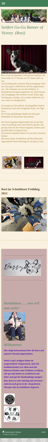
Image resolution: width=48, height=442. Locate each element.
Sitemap (18, 432)
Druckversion (9, 432)
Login (43, 432)
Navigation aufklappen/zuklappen (24, 3)
